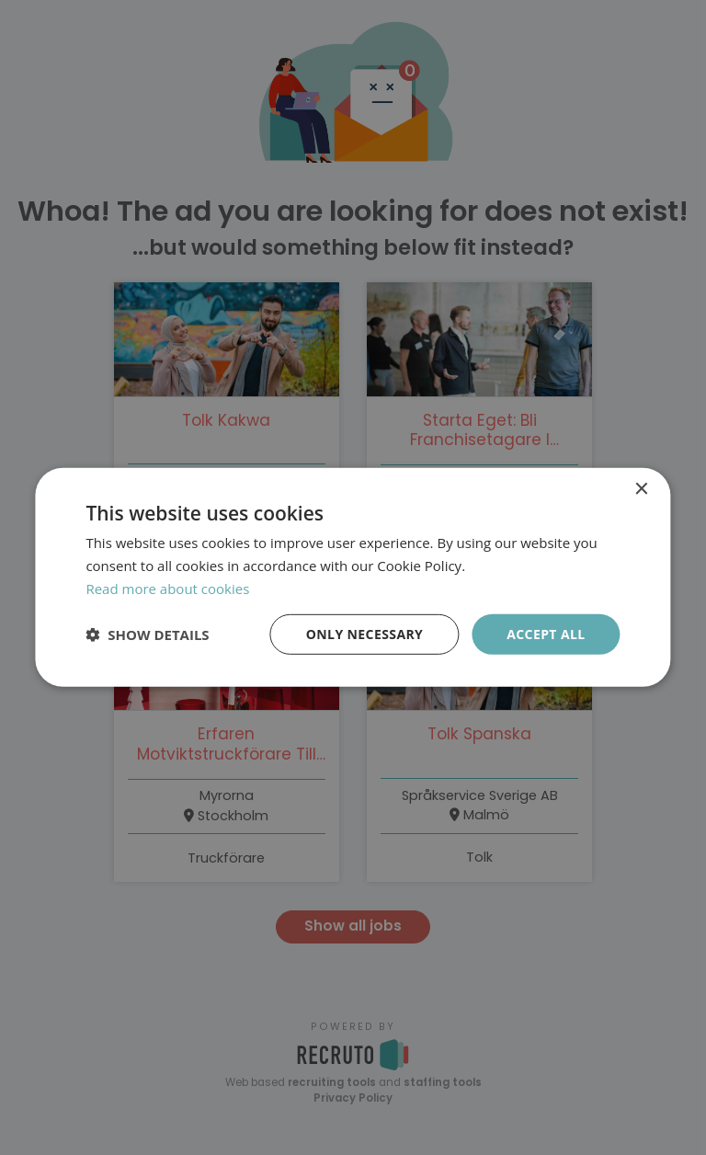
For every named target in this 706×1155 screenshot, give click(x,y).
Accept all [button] (546, 633)
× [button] (641, 490)
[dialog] (353, 577)
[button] (147, 634)
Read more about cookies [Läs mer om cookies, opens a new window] (167, 588)
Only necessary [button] (364, 633)
